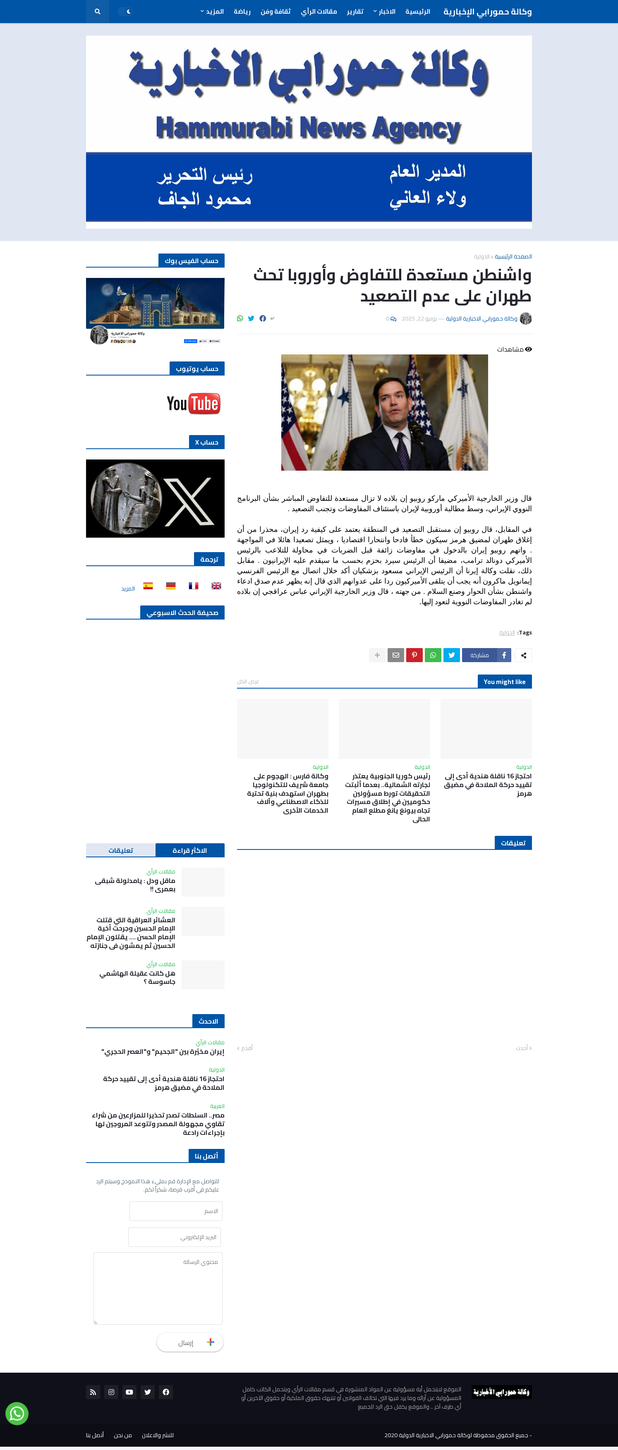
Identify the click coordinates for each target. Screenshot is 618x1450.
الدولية (482, 256)
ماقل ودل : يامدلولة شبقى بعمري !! (135, 885)
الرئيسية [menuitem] (417, 11)
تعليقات (120, 850)
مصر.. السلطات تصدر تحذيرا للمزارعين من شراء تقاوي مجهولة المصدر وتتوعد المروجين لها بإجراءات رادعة (158, 1124)
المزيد (128, 588)
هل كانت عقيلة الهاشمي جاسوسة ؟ (137, 977)
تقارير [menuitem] (355, 11)
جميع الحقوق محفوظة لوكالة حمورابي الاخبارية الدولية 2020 (456, 1438)
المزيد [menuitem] (215, 11)
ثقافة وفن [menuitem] (276, 11)
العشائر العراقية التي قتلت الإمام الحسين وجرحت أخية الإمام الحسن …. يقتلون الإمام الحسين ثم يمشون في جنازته (130, 933)
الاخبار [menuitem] (387, 11)
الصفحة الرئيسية (513, 256)
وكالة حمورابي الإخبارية (487, 11)
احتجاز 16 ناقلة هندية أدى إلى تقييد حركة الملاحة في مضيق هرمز (488, 784)
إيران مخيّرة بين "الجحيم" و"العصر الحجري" (163, 1051)
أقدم (247, 1048)
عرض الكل (248, 681)
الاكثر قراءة (189, 850)
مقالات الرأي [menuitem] (319, 11)
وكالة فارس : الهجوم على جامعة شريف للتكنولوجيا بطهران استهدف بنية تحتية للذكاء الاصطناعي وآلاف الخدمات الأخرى (287, 793)
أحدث (522, 1048)
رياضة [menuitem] (242, 11)
